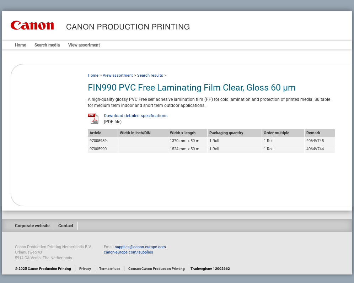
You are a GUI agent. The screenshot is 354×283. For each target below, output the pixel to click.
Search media (47, 45)
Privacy (85, 269)
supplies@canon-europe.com (140, 247)
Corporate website (32, 225)
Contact (65, 225)
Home (20, 45)
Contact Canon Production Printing (156, 269)
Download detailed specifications (135, 115)
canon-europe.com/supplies (128, 252)
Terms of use (109, 269)
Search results (150, 75)
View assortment (84, 45)
